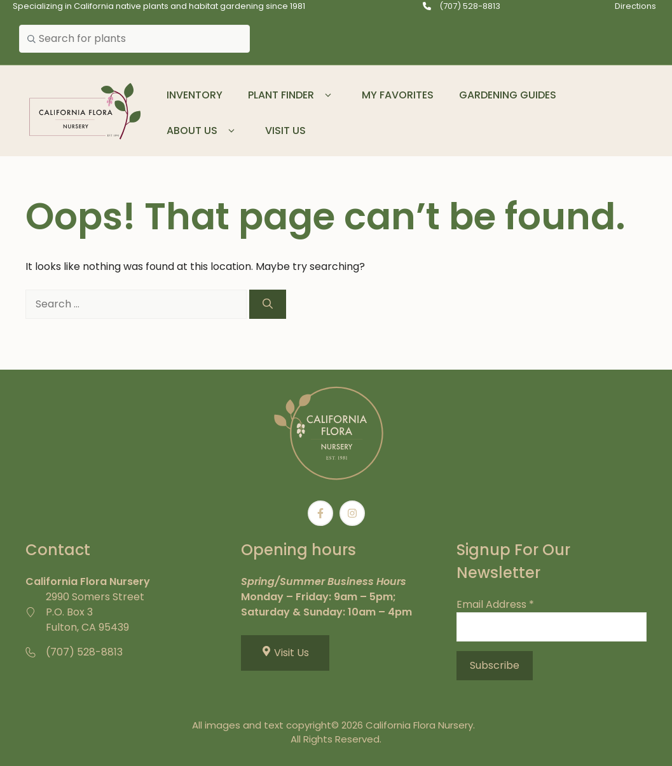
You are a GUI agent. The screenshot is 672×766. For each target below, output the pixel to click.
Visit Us (285, 130)
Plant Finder (292, 95)
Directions (635, 6)
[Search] (267, 304)
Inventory (195, 95)
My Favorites (398, 95)
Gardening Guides (507, 95)
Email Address (495, 604)
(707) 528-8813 (469, 6)
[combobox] (134, 39)
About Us (203, 130)
